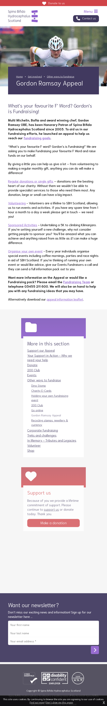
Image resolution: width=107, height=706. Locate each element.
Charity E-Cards (41, 395)
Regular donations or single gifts (30, 181)
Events (32, 379)
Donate (56, 3)
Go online (37, 414)
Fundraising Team (76, 282)
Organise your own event (25, 251)
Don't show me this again (59, 702)
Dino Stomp (38, 390)
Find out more (37, 702)
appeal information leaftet (65, 299)
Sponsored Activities (22, 225)
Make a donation (53, 529)
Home (19, 76)
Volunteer (34, 449)
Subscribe (95, 654)
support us (51, 516)
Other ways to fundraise (60, 76)
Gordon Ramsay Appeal (46, 419)
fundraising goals (37, 138)
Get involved (35, 76)
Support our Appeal (41, 354)
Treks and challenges (42, 439)
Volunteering (17, 203)
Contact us (89, 18)
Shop (30, 454)
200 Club (33, 374)
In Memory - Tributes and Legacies (51, 444)
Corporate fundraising (42, 434)
